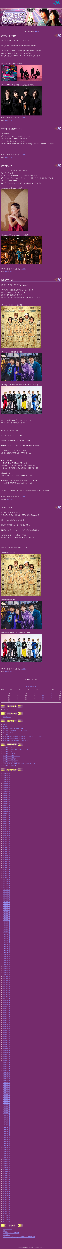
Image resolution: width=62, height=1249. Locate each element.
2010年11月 (6, 1145)
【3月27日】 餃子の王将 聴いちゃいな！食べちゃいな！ (20, 764)
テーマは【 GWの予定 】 (11, 756)
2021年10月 (6, 884)
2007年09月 (6, 1221)
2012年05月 (6, 1111)
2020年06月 (6, 916)
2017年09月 (6, 982)
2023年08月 (6, 839)
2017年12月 (6, 976)
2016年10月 (6, 1004)
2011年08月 (6, 1129)
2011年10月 (6, 1125)
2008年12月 (6, 1191)
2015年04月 (6, 1040)
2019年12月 (6, 928)
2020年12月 (6, 904)
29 (51, 699)
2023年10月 (6, 835)
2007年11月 (6, 1217)
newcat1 (5, 724)
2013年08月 (6, 1081)
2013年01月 (6, 1095)
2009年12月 (6, 1167)
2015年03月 (6, 1042)
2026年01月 (6, 781)
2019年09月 (6, 934)
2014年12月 (6, 1048)
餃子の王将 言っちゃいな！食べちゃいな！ (16, 740)
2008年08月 (6, 1199)
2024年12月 (6, 807)
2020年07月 (6, 914)
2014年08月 (6, 1056)
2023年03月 (6, 849)
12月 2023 (31, 686)
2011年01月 (6, 1143)
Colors (5, 1231)
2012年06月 (6, 1109)
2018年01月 (6, 974)
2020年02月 (6, 924)
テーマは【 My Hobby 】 (11, 762)
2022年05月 (6, 869)
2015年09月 (6, 1030)
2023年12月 (6, 831)
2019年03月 (6, 946)
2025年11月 (6, 785)
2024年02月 (6, 827)
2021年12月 (6, 880)
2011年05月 (6, 1135)
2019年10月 (6, 932)
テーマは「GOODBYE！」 (11, 766)
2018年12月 (6, 952)
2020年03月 (6, 922)
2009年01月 (6, 1189)
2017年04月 (6, 992)
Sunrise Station (7, 1229)
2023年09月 (6, 837)
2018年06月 (6, 964)
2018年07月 (6, 962)
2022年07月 (6, 865)
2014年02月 (6, 1068)
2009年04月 (6, 1183)
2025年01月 (6, 805)
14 (43, 695)
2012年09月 (6, 1103)
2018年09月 (6, 958)
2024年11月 (6, 809)
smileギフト (6, 1235)
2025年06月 (6, 795)
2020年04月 (6, 920)
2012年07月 (6, 1107)
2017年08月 (6, 984)
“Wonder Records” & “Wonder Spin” (13, 728)
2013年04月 (6, 1089)
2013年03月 (6, 1091)
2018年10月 (6, 956)
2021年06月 (6, 892)
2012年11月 (6, 1099)
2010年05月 (6, 1157)
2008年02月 (6, 1211)
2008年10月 (6, 1195)
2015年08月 (6, 1032)
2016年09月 (6, 1006)
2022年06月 (6, 867)
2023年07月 (6, 841)
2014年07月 (6, 1058)
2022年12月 (6, 855)
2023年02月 (6, 851)
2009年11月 (6, 1169)
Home (37, 31)
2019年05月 (6, 942)
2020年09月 (6, 910)
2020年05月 (6, 918)
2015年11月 (6, 1026)
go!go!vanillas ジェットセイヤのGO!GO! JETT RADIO (19, 1237)
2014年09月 (6, 1054)
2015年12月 (6, 1024)
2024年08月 (6, 815)
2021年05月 (6, 894)
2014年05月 (6, 1063)
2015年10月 (6, 1028)
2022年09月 (6, 861)
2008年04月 (6, 1207)
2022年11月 (6, 857)
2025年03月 (6, 801)
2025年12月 (6, 783)
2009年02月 (6, 1187)
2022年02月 (6, 875)
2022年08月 (6, 863)
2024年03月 (6, 825)
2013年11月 (6, 1075)
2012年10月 (6, 1101)
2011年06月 (6, 1133)
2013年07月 (6, 1083)
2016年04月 (6, 1016)
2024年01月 (6, 829)
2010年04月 (6, 1159)
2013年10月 (6, 1077)
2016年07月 (6, 1010)
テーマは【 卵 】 (9, 748)
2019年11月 (6, 930)
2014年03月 (6, 1067)
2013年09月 (6, 1079)
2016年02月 (6, 1020)
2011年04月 (6, 1137)
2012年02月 (6, 1117)
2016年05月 (6, 1014)
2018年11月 (6, 954)
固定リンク (8, 120)
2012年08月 (6, 1105)
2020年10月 (6, 908)
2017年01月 (6, 998)
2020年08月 (6, 912)
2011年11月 (6, 1123)
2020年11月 (6, 906)
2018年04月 (6, 968)
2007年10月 (6, 1219)
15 (51, 695)
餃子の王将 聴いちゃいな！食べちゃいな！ (16, 738)
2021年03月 (6, 898)
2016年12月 (6, 1000)
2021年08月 (6, 888)
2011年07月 (6, 1131)
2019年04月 (6, 944)
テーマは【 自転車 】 (10, 753)
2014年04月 (6, 1065)
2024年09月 (6, 813)
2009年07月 (6, 1177)
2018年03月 (6, 970)
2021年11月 (6, 882)
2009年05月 (6, 1181)
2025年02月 (6, 803)
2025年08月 (6, 791)
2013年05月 (6, 1087)
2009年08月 (6, 1175)
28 (43, 699)
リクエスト (6, 709)
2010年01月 (6, 1165)
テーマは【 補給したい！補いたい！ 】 (15, 750)
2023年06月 (6, 843)
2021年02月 (6, 900)
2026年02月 (6, 779)
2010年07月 (6, 1153)
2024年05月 (6, 821)
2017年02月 (6, 996)
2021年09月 (6, 886)
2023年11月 (6, 833)
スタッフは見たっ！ (9, 732)
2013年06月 (6, 1085)
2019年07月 (6, 938)
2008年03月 (6, 1209)
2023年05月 (6, 845)
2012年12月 (6, 1097)
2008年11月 (6, 1193)
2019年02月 (6, 948)
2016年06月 (6, 1012)
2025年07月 (6, 793)
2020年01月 (6, 926)
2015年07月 (6, 1034)
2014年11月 (6, 1050)
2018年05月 (6, 966)
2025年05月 (6, 797)
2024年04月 (6, 823)
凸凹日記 (5, 734)
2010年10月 (6, 1147)
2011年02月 (6, 1141)
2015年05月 (6, 1038)
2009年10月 (6, 1171)
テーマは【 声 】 (9, 752)
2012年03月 (6, 1115)
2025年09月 (6, 789)
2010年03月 (6, 1161)
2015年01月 (6, 1046)
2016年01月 (6, 1022)
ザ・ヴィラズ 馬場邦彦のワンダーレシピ (15, 730)
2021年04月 (6, 896)
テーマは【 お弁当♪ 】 (10, 760)
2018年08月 (6, 960)
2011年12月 (6, 1121)
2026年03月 (6, 777)
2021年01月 (6, 902)
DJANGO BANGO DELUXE (11, 1233)
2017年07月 (6, 986)
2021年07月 (6, 890)
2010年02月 (6, 1163)
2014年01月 (6, 1070)
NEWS (23, 118)
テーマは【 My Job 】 (9, 758)
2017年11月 (6, 978)
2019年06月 (6, 940)
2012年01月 (6, 1119)
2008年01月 (6, 1213)
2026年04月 (6, 775)
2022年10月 (6, 859)
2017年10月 (6, 980)
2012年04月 (6, 1113)
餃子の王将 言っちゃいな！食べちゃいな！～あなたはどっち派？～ (23, 736)
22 (51, 697)
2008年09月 (6, 1197)
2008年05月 (6, 1205)
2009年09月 (6, 1173)
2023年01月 (6, 853)
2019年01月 (6, 950)
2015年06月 (6, 1036)
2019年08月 (6, 936)
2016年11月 (6, 1002)
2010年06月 (6, 1155)
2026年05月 (6, 773)
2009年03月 (6, 1185)
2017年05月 (6, 990)
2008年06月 (6, 1203)
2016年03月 (6, 1018)
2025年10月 (6, 787)
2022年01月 (6, 877)
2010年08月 (6, 1151)
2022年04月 (6, 871)
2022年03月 (6, 873)
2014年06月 (6, 1060)
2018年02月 (6, 972)
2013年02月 (6, 1093)
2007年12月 (6, 1215)
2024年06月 (6, 819)
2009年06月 (6, 1179)
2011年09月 (6, 1127)
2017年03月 (6, 994)
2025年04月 (6, 799)
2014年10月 (6, 1052)
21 (43, 697)
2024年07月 (6, 817)
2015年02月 (6, 1044)
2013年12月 (6, 1073)
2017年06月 (6, 988)
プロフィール (7, 717)
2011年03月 (6, 1139)
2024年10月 (6, 811)
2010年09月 (6, 1149)
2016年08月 (6, 1008)
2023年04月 (6, 847)
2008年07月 (6, 1201)
